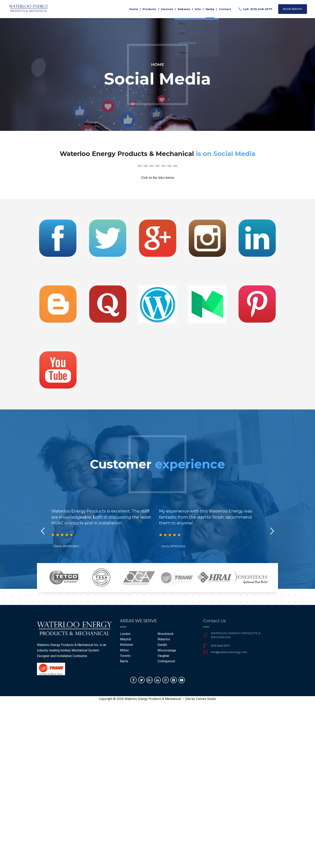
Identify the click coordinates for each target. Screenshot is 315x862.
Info (198, 9)
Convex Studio (206, 699)
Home (133, 9)
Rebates (184, 9)
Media (210, 9)
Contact (225, 9)
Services (167, 9)
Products (149, 9)
